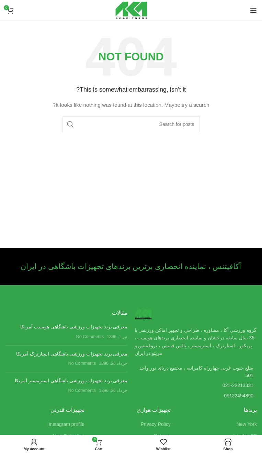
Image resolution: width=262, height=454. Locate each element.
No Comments (90, 336)
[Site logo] (131, 10)
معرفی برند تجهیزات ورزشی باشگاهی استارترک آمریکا (71, 354)
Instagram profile (66, 424)
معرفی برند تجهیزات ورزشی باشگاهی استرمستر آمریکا (71, 380)
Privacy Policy (156, 424)
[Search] (131, 124)
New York (247, 424)
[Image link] (143, 314)
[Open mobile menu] (253, 10)
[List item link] (196, 385)
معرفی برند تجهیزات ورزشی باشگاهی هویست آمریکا (73, 326)
